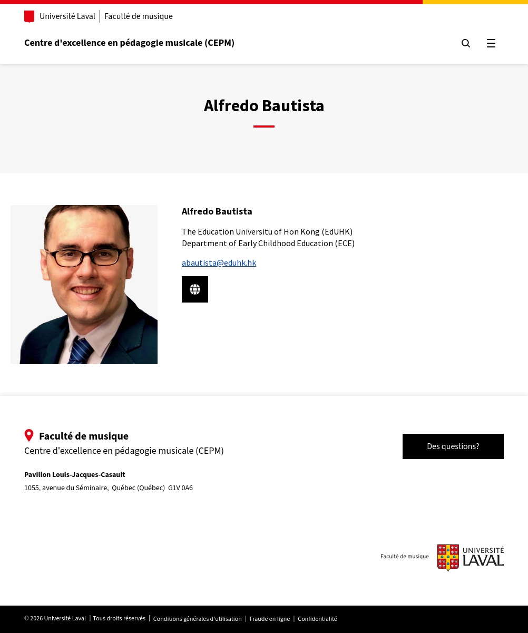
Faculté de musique (138, 16)
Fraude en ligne (270, 619)
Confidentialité (317, 619)
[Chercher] (465, 43)
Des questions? (453, 446)
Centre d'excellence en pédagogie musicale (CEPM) (129, 43)
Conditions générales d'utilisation (197, 619)
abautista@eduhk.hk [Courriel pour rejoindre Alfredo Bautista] (219, 262)
